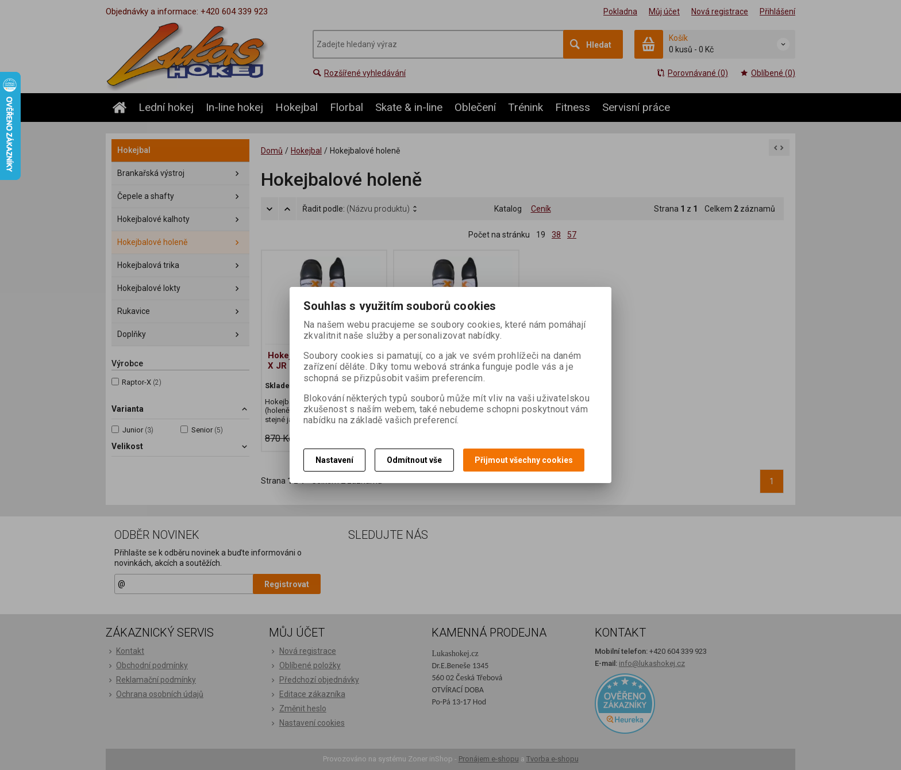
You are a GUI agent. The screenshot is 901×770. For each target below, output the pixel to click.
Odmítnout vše (414, 460)
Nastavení (334, 460)
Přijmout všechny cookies (524, 460)
